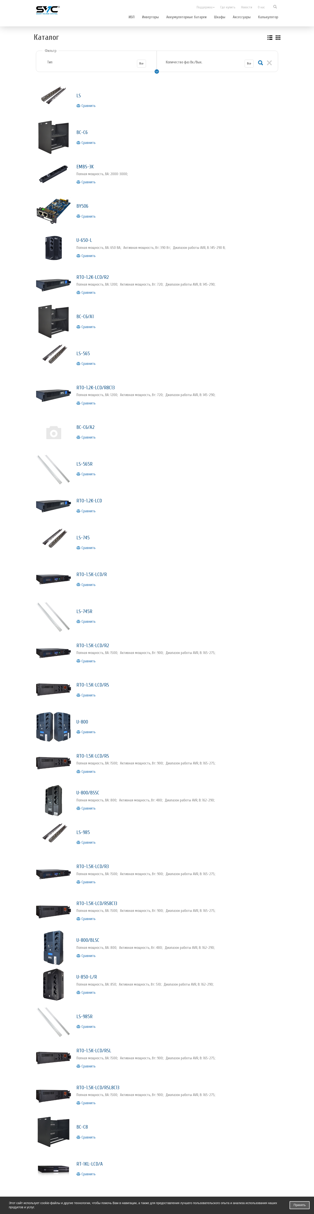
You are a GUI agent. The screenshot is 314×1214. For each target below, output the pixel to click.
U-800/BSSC (91, 760)
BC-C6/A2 (87, 411)
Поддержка (206, 7)
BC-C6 (83, 129)
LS (79, 94)
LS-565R (86, 446)
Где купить (227, 7)
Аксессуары (242, 17)
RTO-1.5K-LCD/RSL (98, 1006)
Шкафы (219, 17)
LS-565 (85, 340)
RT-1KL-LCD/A (93, 1115)
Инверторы (150, 17)
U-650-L (86, 232)
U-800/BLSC (91, 901)
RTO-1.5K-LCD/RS (97, 657)
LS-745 (84, 516)
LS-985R (86, 974)
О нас (261, 7)
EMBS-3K (87, 161)
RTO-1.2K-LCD (92, 481)
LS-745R (86, 587)
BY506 (84, 199)
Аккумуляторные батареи (186, 17)
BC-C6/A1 (87, 305)
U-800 (84, 692)
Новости (246, 7)
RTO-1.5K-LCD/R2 (97, 619)
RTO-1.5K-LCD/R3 (97, 830)
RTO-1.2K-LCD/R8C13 (100, 373)
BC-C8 (83, 1080)
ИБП (132, 17)
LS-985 (85, 798)
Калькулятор (268, 17)
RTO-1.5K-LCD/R (95, 551)
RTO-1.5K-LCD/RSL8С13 (103, 1042)
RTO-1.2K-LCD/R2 (97, 267)
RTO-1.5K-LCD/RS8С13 (102, 866)
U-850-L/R (89, 936)
